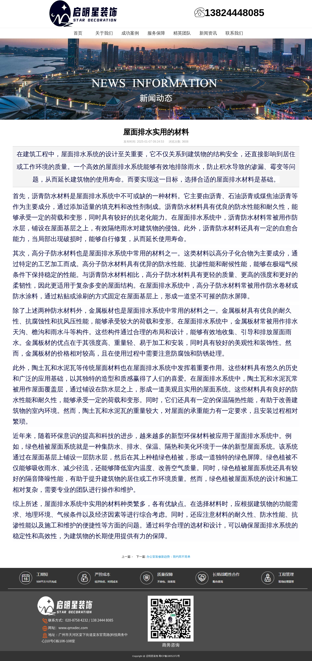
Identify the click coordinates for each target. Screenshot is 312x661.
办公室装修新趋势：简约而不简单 (168, 556)
